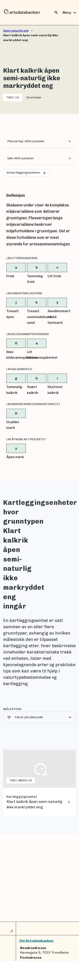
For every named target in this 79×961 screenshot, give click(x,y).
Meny (70, 12)
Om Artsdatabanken (36, 941)
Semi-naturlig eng (16, 30)
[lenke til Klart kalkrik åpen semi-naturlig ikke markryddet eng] (39, 783)
